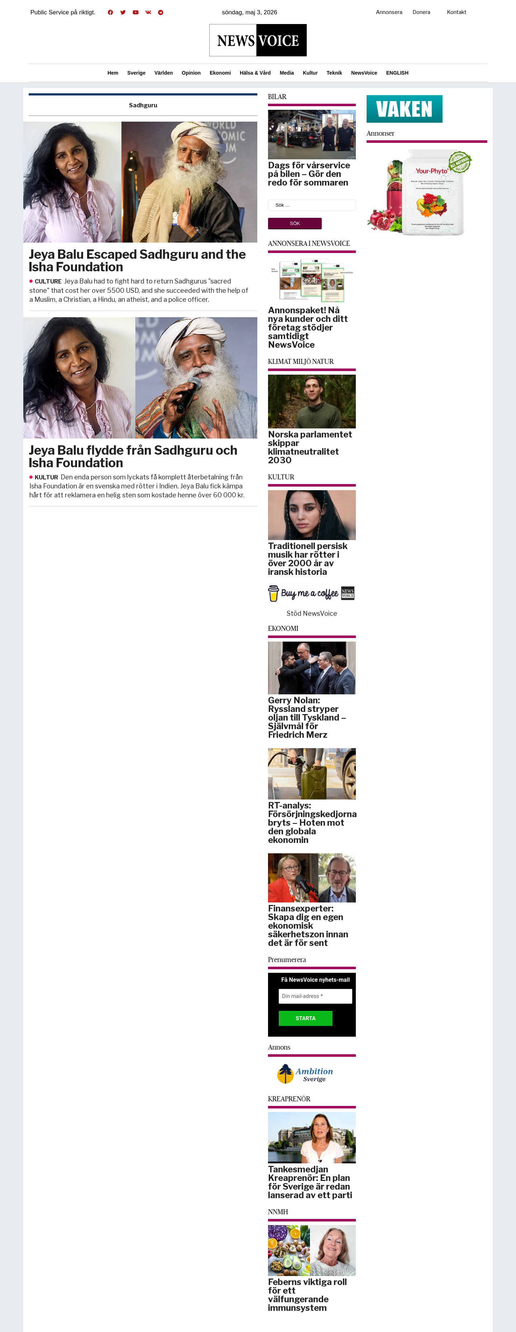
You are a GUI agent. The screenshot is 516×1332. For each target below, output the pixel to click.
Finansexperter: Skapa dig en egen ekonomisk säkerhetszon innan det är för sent (308, 925)
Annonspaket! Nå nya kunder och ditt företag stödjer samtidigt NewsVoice (308, 327)
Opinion (191, 73)
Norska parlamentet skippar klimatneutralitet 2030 (310, 447)
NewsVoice (364, 73)
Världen (163, 73)
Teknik (334, 73)
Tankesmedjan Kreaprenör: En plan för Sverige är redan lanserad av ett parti (310, 1182)
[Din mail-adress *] (315, 996)
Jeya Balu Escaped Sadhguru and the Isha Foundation (137, 261)
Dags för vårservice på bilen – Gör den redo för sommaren (309, 174)
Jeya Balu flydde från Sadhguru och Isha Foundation (133, 456)
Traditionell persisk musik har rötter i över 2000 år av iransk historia (308, 559)
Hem (113, 73)
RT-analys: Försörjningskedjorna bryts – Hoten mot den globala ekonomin (312, 822)
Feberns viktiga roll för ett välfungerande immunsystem (307, 1295)
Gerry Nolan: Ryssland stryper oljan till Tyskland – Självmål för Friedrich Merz (307, 717)
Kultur (310, 73)
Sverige (136, 73)
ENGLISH (397, 73)
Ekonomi (220, 73)
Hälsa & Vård (255, 73)
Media (287, 73)
